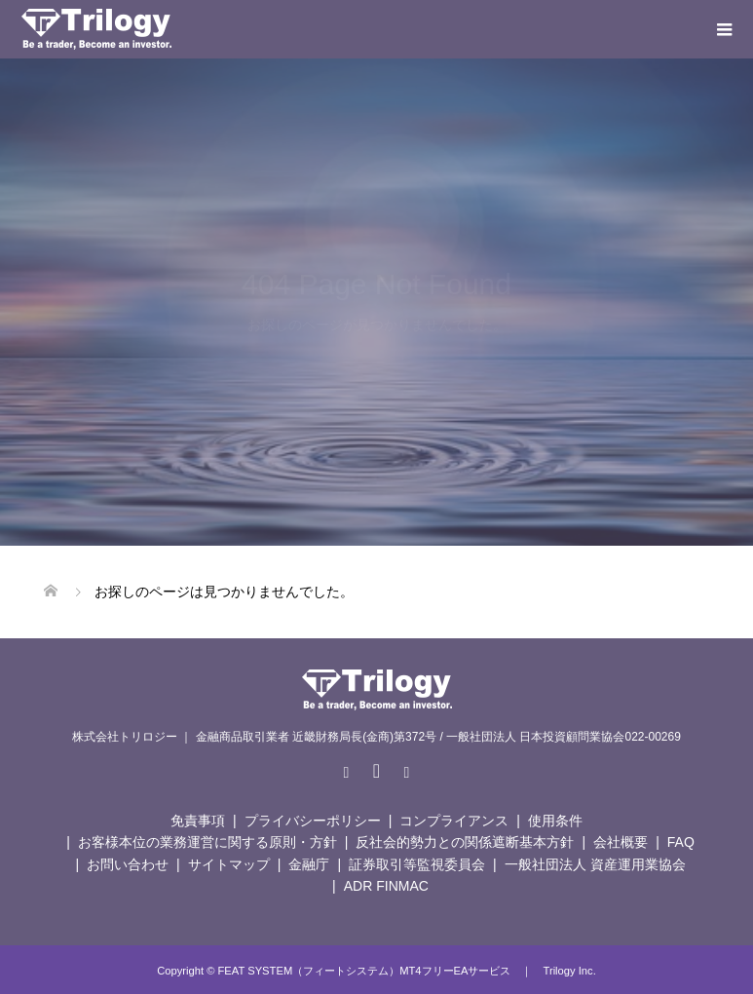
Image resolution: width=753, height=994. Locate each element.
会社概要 (620, 842)
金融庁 (308, 864)
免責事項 (197, 820)
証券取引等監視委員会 (417, 864)
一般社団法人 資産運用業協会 (595, 864)
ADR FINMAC (386, 886)
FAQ (681, 842)
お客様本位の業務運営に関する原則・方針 (207, 842)
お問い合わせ (128, 864)
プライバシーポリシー (313, 820)
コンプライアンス (453, 820)
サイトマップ (229, 864)
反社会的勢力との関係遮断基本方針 (465, 842)
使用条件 (555, 820)
